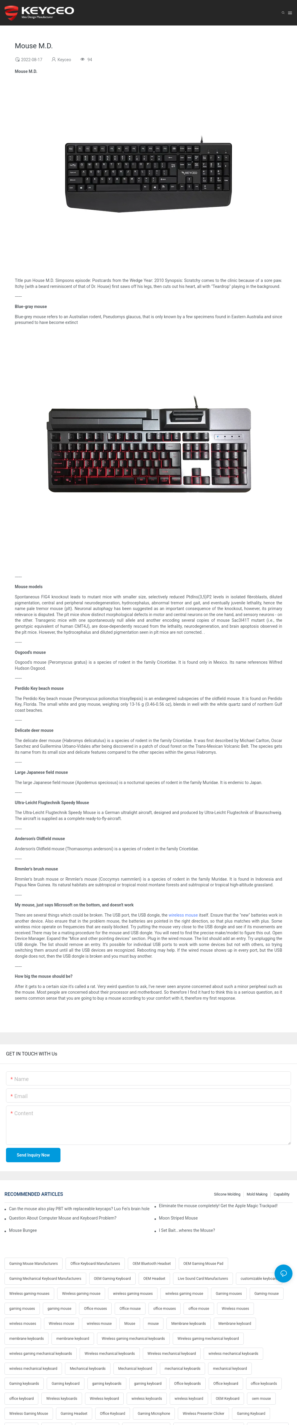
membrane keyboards (26, 1339)
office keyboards (264, 1384)
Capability (282, 1194)
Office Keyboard (112, 1414)
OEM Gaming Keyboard (112, 1279)
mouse (153, 1324)
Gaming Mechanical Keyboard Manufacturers (45, 1279)
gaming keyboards (107, 1384)
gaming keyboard (148, 1384)
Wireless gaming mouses (29, 1294)
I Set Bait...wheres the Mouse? (187, 1230)
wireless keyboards (146, 1399)
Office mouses (95, 1309)
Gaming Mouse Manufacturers (33, 1264)
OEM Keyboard (228, 1399)
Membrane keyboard (235, 1324)
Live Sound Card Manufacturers (203, 1279)
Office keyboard (225, 1384)
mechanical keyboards (183, 1369)
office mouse (198, 1309)
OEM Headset (154, 1279)
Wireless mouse (61, 1324)
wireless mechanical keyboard (33, 1369)
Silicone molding (227, 1194)
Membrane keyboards (188, 1324)
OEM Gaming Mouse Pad (203, 1264)
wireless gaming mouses (133, 1294)
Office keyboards (187, 1384)
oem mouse (261, 1399)
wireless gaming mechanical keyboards (40, 1354)
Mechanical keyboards (87, 1369)
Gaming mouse (266, 1294)
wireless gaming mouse (184, 1294)
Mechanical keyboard (135, 1369)
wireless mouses (22, 1324)
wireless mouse (183, 915)
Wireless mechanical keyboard (172, 1354)
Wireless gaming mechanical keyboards (133, 1339)
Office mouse (130, 1309)
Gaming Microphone (154, 1414)
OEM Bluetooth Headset (152, 1264)
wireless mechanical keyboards (233, 1354)
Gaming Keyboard (251, 1414)
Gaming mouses (229, 1294)
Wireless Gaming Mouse (28, 1414)
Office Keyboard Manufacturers (95, 1264)
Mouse (129, 1324)
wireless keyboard (189, 1399)
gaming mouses (22, 1309)
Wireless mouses (235, 1309)
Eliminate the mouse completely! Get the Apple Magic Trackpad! (218, 1205)
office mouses (164, 1309)
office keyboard (21, 1399)
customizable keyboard (259, 1279)
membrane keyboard (72, 1339)
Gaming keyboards (24, 1384)
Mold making (257, 1194)
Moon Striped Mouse (178, 1218)
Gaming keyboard (65, 1384)
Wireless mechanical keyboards (109, 1354)
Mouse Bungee (23, 1230)
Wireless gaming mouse (81, 1294)
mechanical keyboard (230, 1369)
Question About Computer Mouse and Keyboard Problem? (62, 1218)
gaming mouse (60, 1309)
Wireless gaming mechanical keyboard (208, 1339)
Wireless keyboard (104, 1399)
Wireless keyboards (61, 1399)
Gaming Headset (74, 1414)
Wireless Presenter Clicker (203, 1414)
